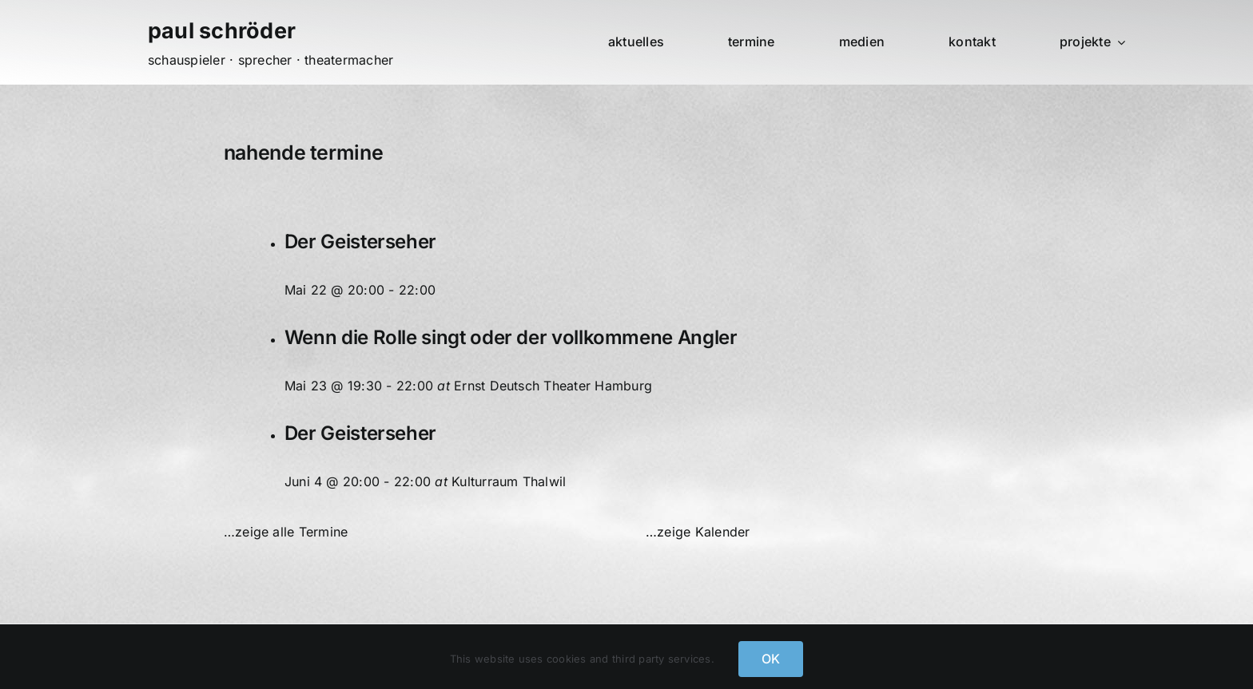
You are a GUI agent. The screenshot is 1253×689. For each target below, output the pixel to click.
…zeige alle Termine (286, 532)
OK (771, 659)
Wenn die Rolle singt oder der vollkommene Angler (511, 337)
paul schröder (222, 31)
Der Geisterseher (360, 241)
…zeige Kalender (698, 532)
